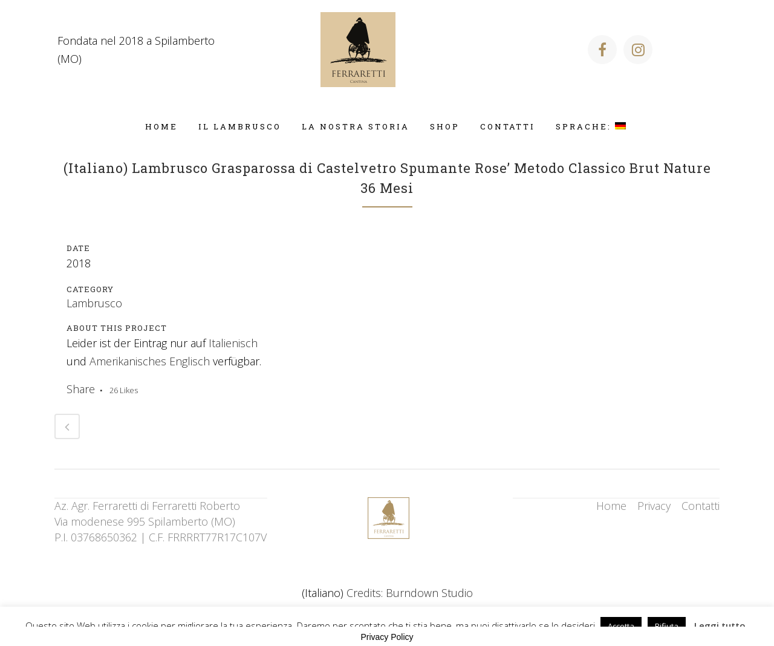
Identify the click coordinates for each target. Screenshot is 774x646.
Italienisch (233, 343)
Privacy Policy (386, 637)
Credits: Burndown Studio (409, 593)
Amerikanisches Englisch (149, 361)
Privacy (654, 505)
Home (611, 505)
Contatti (700, 505)
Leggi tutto (720, 625)
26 (123, 390)
